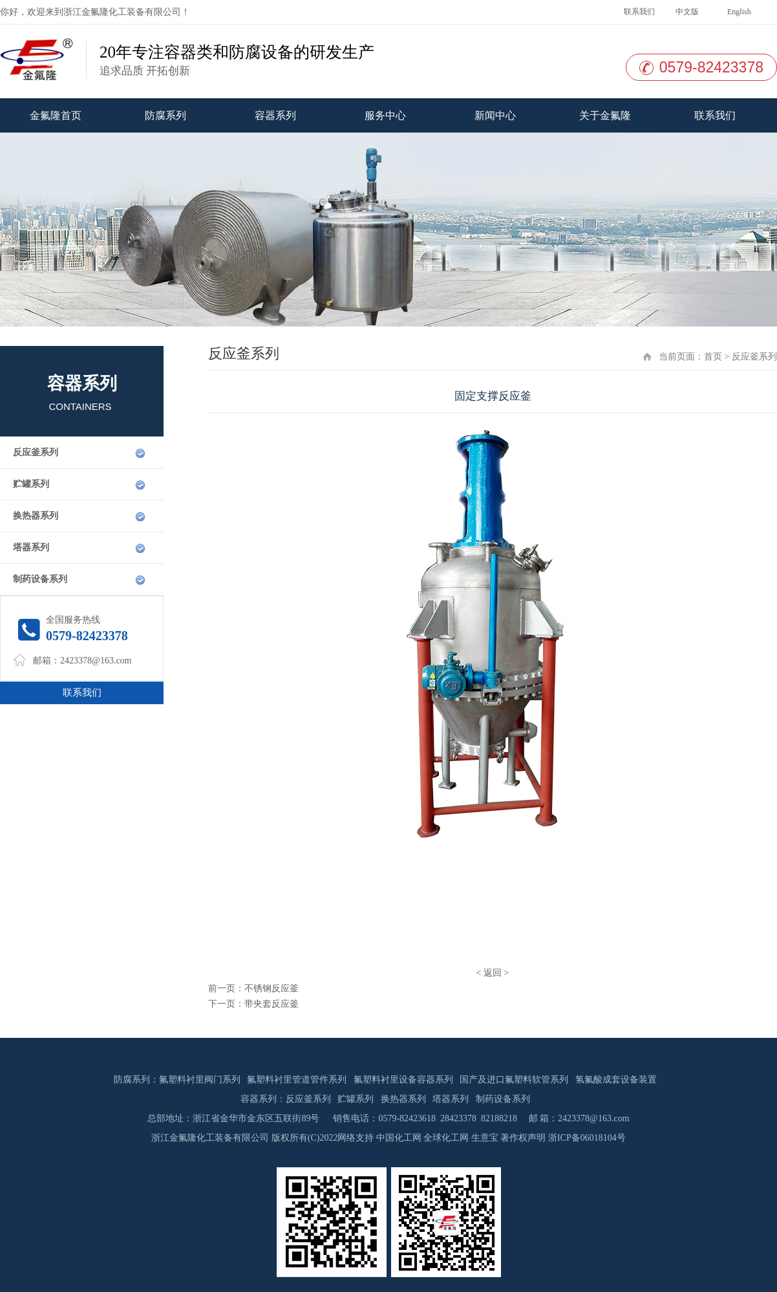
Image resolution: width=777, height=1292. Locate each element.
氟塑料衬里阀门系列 (199, 1079)
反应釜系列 (35, 452)
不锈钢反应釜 (271, 988)
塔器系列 (31, 547)
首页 (713, 356)
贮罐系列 (31, 484)
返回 (493, 973)
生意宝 (484, 1138)
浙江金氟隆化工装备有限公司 (122, 12)
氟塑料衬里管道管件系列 (296, 1079)
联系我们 (638, 11)
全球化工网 (446, 1138)
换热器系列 (35, 516)
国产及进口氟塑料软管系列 (514, 1079)
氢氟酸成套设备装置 (616, 1079)
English (738, 11)
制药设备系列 (40, 579)
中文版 (686, 11)
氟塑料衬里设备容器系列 (403, 1079)
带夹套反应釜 (271, 1004)
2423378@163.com (96, 660)
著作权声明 (523, 1138)
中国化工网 (398, 1138)
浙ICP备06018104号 (587, 1138)
